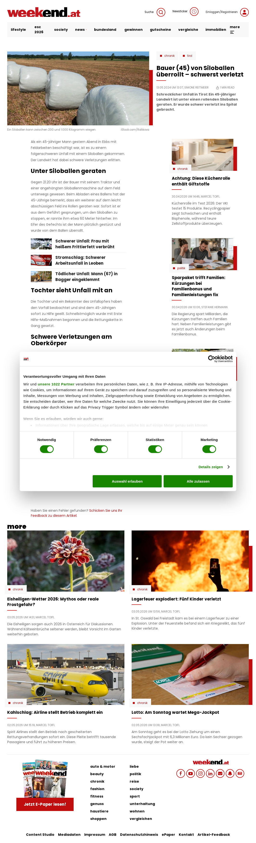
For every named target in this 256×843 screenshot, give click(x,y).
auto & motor (102, 766)
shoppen (98, 818)
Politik (181, 268)
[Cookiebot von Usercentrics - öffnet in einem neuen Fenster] (212, 359)
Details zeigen (210, 467)
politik (135, 774)
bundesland (105, 29)
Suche (155, 12)
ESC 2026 (38, 29)
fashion (97, 788)
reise (134, 781)
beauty (97, 774)
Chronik (169, 56)
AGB (112, 834)
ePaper (168, 834)
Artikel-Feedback (214, 834)
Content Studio (40, 834)
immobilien (215, 29)
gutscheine (160, 29)
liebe (134, 766)
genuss (97, 803)
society (61, 29)
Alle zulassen (198, 481)
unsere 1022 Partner (56, 384)
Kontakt (186, 834)
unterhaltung (142, 803)
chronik (97, 781)
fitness (96, 796)
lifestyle (19, 29)
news (81, 29)
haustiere (99, 811)
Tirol (189, 56)
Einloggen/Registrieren (227, 12)
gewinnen (133, 29)
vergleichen (141, 818)
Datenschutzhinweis (139, 834)
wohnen (137, 811)
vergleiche (188, 29)
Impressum (94, 834)
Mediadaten (69, 834)
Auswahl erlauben (127, 481)
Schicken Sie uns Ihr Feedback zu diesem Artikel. (76, 513)
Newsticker (185, 11)
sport (135, 796)
